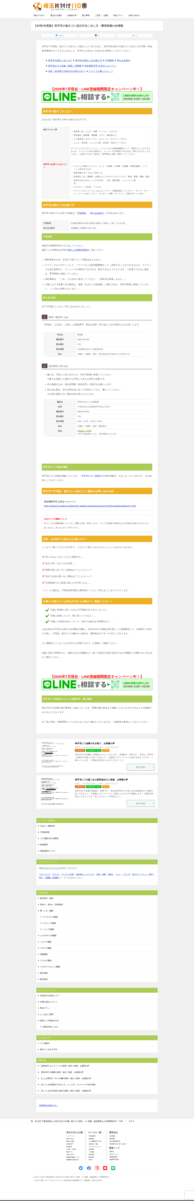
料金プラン (118, 23)
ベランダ (126, 882)
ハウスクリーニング (51, 876)
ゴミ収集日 (45, 1051)
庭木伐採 (44, 981)
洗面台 (110, 882)
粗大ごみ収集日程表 (78, 258)
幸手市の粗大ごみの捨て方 (88, 68)
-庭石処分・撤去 (93, 1152)
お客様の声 (72, 23)
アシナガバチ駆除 (50, 925)
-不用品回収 (92, 1144)
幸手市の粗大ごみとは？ (60, 68)
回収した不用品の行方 (49, 1028)
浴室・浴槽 (101, 882)
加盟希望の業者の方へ (48, 1113)
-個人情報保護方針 (114, 1149)
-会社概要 (112, 1144)
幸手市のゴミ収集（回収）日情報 (64, 74)
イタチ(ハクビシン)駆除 (50, 975)
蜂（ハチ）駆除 (46, 919)
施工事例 (85, 23)
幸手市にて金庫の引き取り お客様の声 (95, 751)
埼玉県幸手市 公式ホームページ (100, 74)
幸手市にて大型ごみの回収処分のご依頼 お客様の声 (101, 787)
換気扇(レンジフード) (85, 882)
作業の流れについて (48, 1010)
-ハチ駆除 (91, 1160)
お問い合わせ (134, 23)
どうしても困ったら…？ (101, 79)
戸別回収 (109, 68)
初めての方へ (39, 23)
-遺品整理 (91, 1146)
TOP (78, 1129)
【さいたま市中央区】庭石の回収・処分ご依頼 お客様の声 (65, 1099)
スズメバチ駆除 (49, 931)
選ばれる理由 (56, 23)
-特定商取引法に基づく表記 (117, 1152)
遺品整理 (44, 852)
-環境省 (111, 1159)
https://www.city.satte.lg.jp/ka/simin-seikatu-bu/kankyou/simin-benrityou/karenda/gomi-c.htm (90, 514)
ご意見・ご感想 (101, 23)
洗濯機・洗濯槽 (51, 886)
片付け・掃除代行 (47, 834)
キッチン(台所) (68, 882)
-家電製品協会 (113, 1165)
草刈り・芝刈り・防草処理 (51, 912)
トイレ (118, 882)
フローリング (44, 882)
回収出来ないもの (50, 1035)
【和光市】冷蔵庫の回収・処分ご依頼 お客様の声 (62, 1080)
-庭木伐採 (91, 1162)
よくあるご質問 (46, 1022)
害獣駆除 (44, 962)
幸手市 (105, 758)
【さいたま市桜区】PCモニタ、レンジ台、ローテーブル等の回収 (68, 1092)
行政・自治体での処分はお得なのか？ (67, 79)
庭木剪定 (44, 987)
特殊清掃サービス (47, 859)
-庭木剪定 (91, 1165)
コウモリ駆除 (45, 968)
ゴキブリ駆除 (45, 956)
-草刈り (90, 1167)
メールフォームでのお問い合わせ (137, 15)
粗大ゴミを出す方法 (48, 1057)
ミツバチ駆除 (48, 937)
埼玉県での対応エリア (49, 1003)
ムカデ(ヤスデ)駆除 (48, 943)
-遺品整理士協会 (114, 1167)
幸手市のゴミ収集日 (91, 484)
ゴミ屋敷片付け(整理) (49, 846)
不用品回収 (45, 840)
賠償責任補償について (73, 1165)
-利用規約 (112, 1146)
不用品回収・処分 (93, 758)
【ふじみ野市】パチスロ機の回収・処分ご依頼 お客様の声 (65, 1086)
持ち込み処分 (123, 68)
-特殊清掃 (91, 1157)
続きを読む (144, 775)
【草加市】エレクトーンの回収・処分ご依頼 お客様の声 (64, 1074)
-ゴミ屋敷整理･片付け (95, 1149)
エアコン (56, 882)
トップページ (70, 1144)
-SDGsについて (113, 1162)
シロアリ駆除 (45, 950)
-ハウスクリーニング (94, 1154)
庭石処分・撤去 (46, 906)
